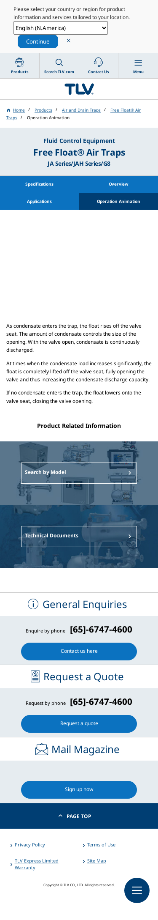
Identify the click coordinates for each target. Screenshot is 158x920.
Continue (38, 41)
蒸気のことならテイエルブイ (79, 89)
